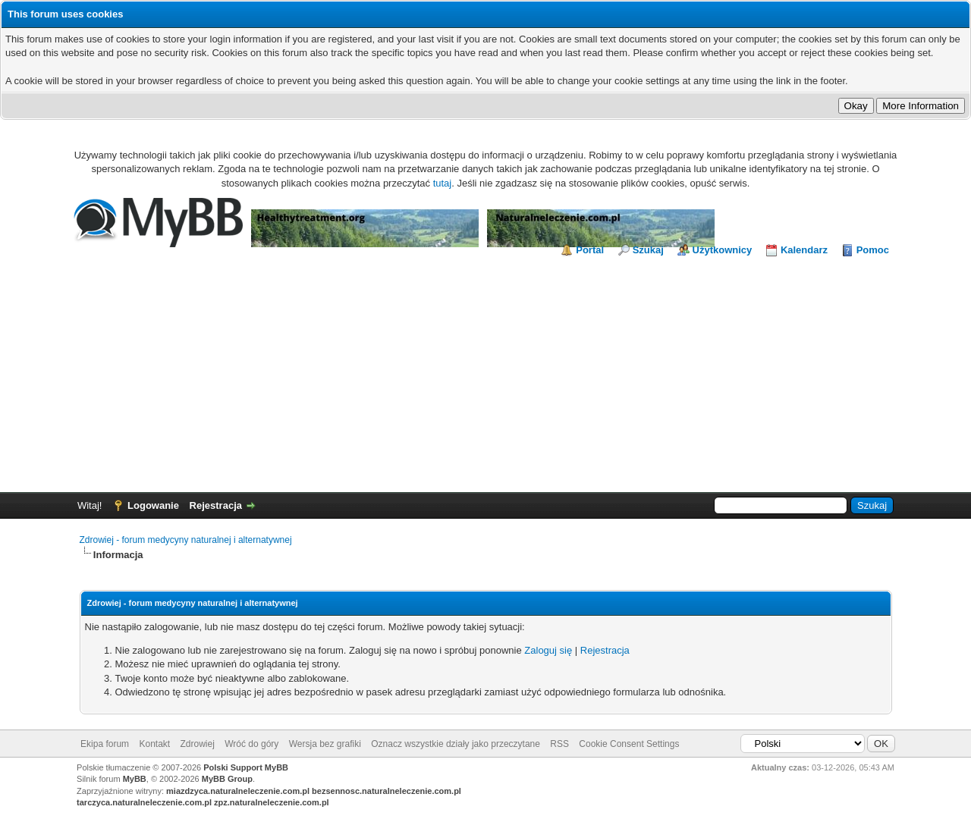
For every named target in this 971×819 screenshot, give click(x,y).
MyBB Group (227, 778)
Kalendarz (804, 250)
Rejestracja (216, 505)
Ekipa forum (104, 744)
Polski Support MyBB (245, 767)
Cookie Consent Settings (629, 744)
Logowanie (153, 505)
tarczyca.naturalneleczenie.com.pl (144, 802)
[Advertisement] (485, 371)
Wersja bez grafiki (325, 744)
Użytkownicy (723, 250)
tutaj (442, 183)
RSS (559, 744)
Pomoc (872, 250)
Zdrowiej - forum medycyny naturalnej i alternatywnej (186, 540)
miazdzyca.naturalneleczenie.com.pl (238, 790)
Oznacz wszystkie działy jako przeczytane (455, 744)
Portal (590, 250)
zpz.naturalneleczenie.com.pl (271, 802)
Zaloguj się (548, 650)
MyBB (134, 778)
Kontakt (154, 744)
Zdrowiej (198, 744)
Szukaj (648, 250)
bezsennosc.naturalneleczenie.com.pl (386, 790)
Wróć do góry (251, 744)
